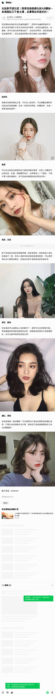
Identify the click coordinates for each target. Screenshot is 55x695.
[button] (3, 692)
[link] (7, 692)
